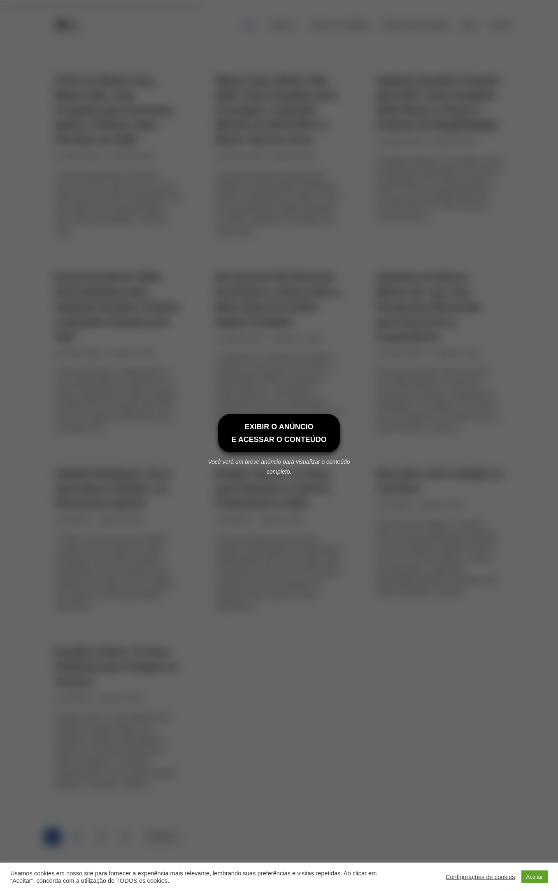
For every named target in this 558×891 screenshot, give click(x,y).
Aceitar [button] (534, 877)
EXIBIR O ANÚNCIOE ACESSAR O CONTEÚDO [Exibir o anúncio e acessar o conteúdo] (278, 433)
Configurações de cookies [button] (480, 877)
